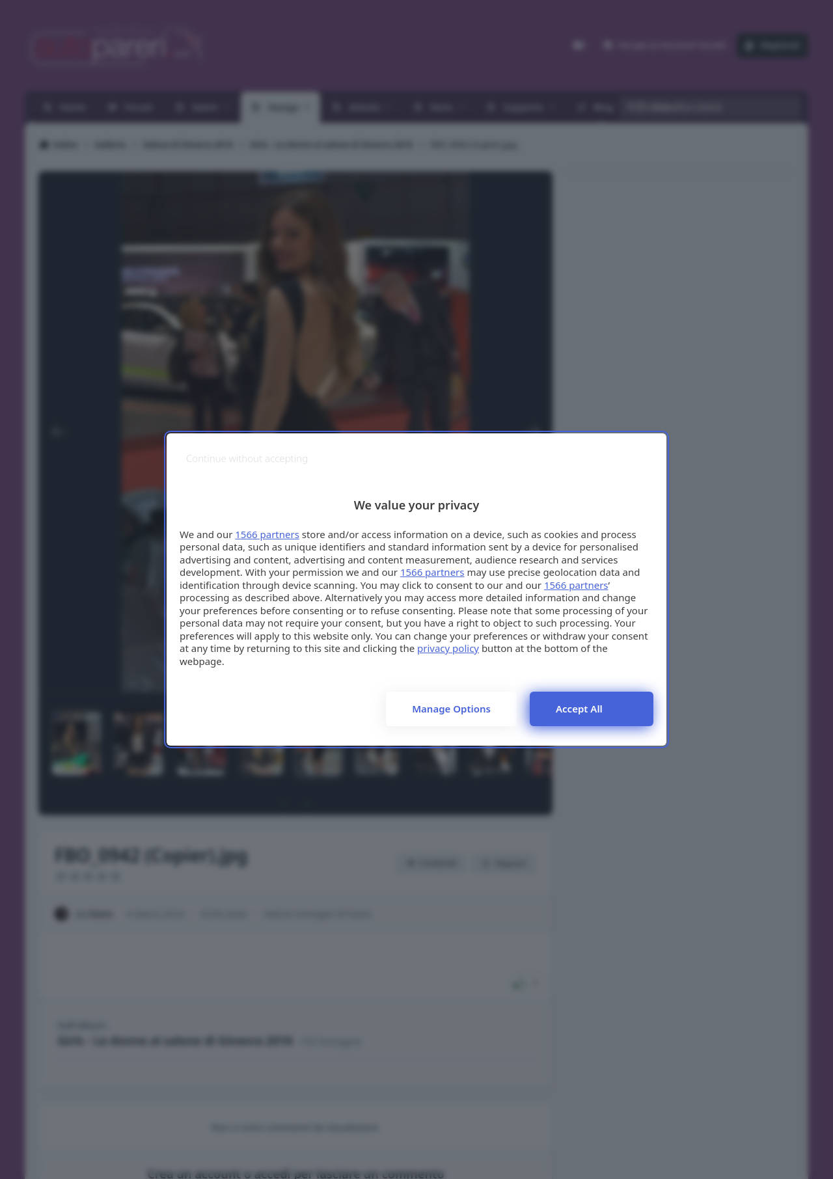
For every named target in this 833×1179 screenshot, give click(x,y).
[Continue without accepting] (247, 458)
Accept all (579, 708)
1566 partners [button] (267, 534)
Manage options (451, 708)
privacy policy (448, 648)
